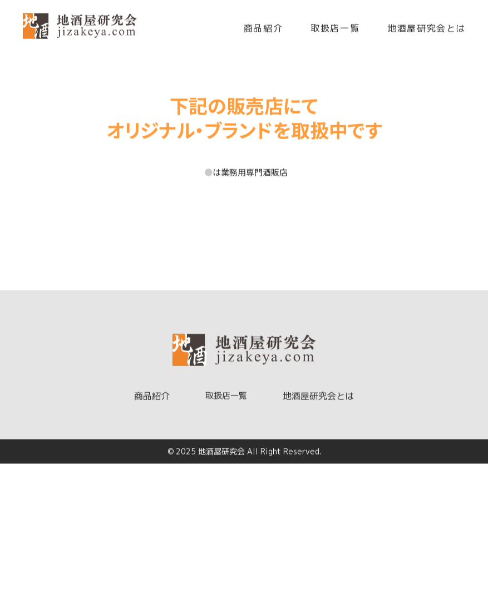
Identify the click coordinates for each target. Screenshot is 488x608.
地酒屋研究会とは (426, 30)
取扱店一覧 (334, 30)
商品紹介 (263, 30)
